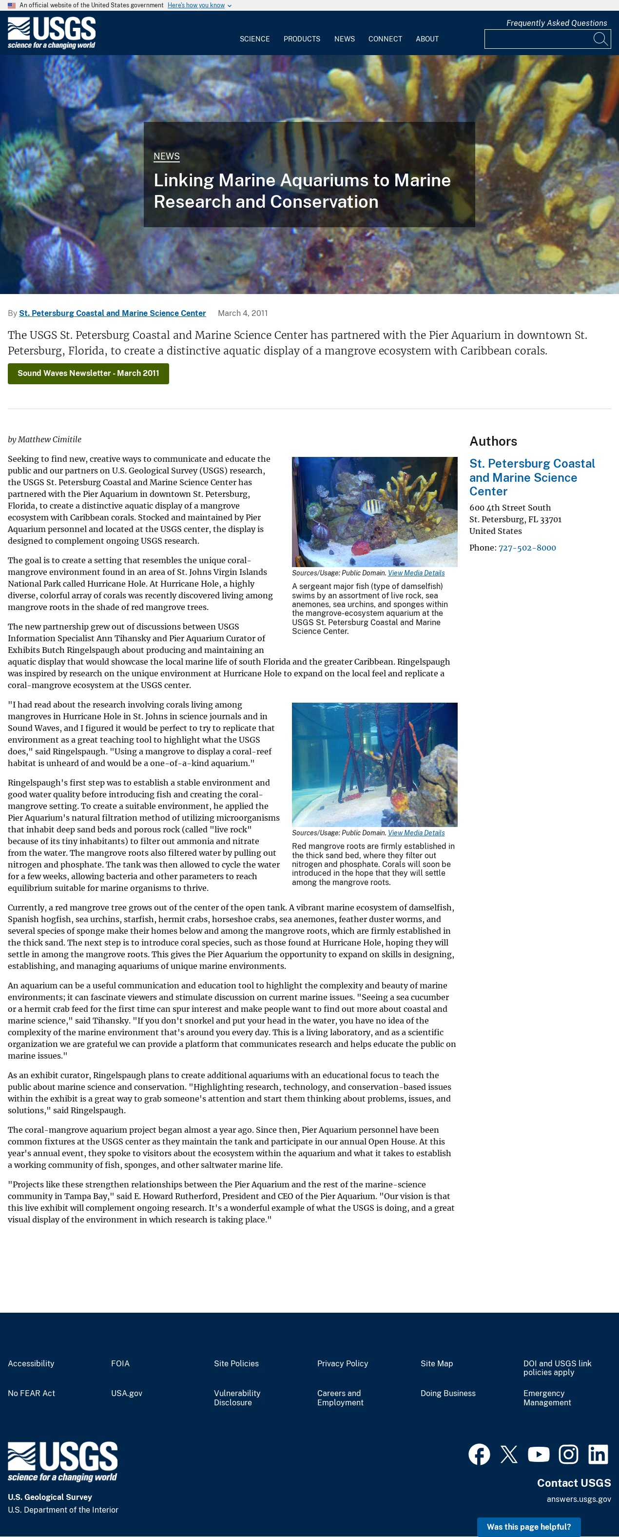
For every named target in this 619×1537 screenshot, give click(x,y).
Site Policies (236, 1364)
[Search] (601, 39)
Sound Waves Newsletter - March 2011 (88, 373)
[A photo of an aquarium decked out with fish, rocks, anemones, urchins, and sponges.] (309, 174)
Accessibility (31, 1364)
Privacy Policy (342, 1364)
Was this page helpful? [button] (529, 1527)
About (427, 39)
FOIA (120, 1364)
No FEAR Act (31, 1393)
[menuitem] (255, 33)
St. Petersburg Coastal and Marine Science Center (112, 313)
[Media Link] (375, 513)
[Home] (52, 47)
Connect (385, 39)
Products (302, 39)
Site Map (437, 1364)
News (344, 39)
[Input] (547, 39)
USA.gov (126, 1393)
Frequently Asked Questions (556, 23)
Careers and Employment (340, 1398)
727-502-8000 (527, 547)
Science (255, 39)
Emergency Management (547, 1398)
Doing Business (448, 1393)
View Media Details (416, 573)
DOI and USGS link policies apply (557, 1369)
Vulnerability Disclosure (237, 1398)
